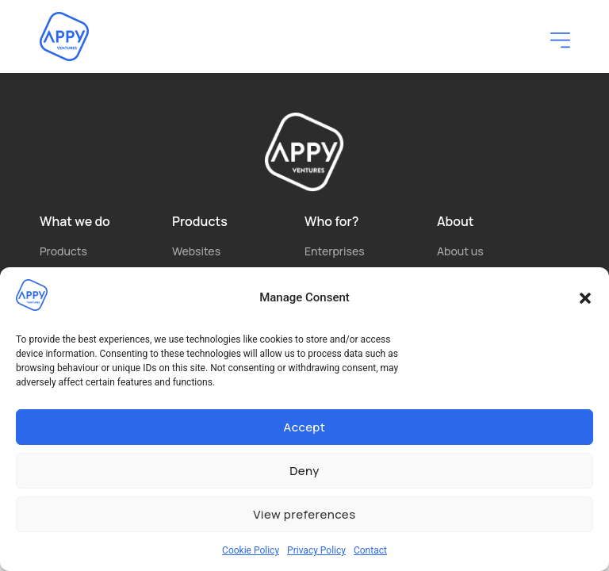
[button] (585, 298)
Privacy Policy (316, 550)
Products (63, 251)
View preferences (304, 514)
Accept (305, 427)
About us (460, 251)
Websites (196, 251)
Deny (304, 470)
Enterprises (334, 251)
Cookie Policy (250, 550)
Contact (370, 550)
